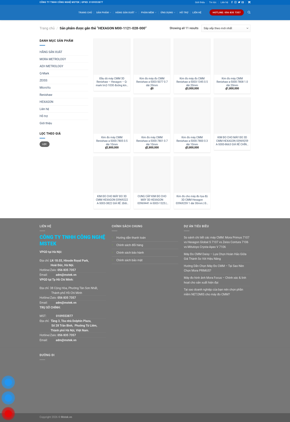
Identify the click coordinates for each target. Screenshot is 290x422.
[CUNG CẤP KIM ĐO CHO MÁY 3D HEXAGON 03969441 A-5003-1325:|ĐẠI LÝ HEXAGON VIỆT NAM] (152, 174)
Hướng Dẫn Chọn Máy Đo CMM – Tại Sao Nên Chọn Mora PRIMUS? (214, 268)
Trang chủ (85, 12)
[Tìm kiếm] (249, 12)
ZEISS (43, 80)
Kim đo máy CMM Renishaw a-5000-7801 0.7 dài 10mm (152, 141)
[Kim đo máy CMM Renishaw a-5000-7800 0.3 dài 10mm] (192, 115)
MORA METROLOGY (53, 59)
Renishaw (46, 95)
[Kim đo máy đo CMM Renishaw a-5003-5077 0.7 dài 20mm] (152, 56)
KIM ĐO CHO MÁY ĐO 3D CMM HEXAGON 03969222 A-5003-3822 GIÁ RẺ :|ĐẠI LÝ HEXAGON (112, 200)
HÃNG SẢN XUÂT (51, 52)
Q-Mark (44, 73)
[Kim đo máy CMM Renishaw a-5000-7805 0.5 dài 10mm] (112, 115)
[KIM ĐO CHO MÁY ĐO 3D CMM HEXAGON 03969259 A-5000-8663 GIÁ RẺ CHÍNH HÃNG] (232, 115)
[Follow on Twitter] (239, 2)
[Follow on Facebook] (232, 2)
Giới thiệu (200, 2)
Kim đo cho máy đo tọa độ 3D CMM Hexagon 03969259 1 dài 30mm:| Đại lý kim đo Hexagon (192, 200)
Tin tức (212, 2)
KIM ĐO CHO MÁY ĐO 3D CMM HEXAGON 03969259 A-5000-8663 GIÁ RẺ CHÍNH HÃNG (232, 141)
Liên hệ (224, 2)
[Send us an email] (243, 2)
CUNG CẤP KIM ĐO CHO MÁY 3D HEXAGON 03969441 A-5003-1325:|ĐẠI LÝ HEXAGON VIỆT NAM (151, 200)
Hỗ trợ (184, 12)
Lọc (44, 144)
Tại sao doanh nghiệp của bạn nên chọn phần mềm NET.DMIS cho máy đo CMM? (213, 292)
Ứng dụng (168, 12)
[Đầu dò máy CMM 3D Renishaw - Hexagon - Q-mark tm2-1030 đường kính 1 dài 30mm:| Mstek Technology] (112, 56)
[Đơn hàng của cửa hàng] (225, 28)
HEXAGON (46, 102)
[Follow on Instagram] (235, 2)
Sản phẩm (103, 12)
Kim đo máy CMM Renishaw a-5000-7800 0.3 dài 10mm (192, 141)
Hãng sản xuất (126, 12)
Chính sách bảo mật (129, 260)
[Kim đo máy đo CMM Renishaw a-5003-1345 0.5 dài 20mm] (192, 56)
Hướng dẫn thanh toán (131, 237)
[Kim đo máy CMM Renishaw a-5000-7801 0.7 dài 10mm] (152, 115)
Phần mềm (148, 12)
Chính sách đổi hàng (129, 245)
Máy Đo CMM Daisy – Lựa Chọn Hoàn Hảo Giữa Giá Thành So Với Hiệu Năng (215, 256)
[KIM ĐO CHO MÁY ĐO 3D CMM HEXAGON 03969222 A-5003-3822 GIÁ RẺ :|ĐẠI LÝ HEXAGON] (112, 174)
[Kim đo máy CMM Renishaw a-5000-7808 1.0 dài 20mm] (232, 56)
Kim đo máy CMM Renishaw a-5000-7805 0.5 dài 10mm (112, 141)
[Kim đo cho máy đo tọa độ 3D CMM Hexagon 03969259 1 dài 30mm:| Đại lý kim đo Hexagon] (192, 174)
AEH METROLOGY (51, 66)
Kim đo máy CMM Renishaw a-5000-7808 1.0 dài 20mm (232, 82)
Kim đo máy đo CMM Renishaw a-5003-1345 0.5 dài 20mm (192, 82)
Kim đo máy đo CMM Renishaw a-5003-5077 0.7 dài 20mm (152, 82)
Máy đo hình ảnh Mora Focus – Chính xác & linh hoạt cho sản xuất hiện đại (215, 280)
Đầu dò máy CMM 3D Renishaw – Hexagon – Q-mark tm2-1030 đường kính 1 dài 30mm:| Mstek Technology (112, 82)
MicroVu (45, 87)
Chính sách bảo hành (130, 252)
